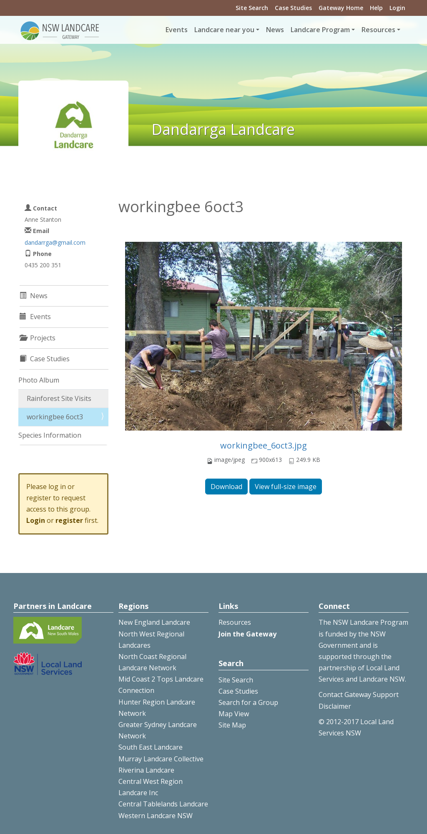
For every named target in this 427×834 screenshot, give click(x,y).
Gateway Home (341, 8)
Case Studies (293, 8)
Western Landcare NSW (155, 815)
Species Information (49, 435)
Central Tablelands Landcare (163, 804)
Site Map (232, 725)
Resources (235, 622)
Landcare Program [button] (320, 29)
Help (376, 8)
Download (226, 486)
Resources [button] (378, 29)
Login (397, 8)
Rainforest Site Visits (59, 398)
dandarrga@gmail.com (55, 242)
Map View (234, 713)
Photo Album (38, 380)
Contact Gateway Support (359, 694)
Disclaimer (335, 706)
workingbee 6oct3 (55, 416)
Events (177, 29)
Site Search (252, 8)
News (275, 29)
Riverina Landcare (146, 770)
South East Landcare (150, 747)
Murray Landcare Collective (160, 758)
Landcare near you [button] (224, 29)
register (69, 520)
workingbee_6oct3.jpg (263, 445)
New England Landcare (154, 622)
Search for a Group (248, 702)
